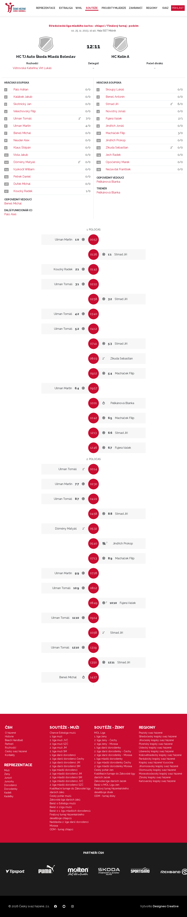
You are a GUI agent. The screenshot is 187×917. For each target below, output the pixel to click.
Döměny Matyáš (24, 162)
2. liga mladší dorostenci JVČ (66, 781)
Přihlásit (178, 8)
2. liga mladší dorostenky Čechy (112, 762)
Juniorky (9, 781)
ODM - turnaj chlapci (61, 829)
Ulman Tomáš (22, 118)
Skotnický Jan (22, 104)
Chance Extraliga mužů (63, 732)
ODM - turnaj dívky (104, 796)
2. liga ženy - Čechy (105, 740)
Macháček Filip (115, 133)
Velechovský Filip (24, 111)
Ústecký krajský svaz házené (155, 747)
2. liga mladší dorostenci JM (66, 773)
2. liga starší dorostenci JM (65, 762)
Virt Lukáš (45, 68)
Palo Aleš (10, 214)
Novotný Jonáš (115, 111)
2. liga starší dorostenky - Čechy (112, 751)
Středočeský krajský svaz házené (158, 736)
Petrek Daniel (22, 176)
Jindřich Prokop (116, 140)
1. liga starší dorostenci (63, 755)
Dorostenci (10, 785)
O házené (10, 732)
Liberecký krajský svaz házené (156, 751)
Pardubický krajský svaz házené (157, 758)
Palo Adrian (20, 89)
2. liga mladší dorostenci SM (66, 777)
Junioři (8, 777)
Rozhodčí (10, 747)
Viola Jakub (20, 154)
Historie (9, 736)
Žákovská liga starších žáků (65, 799)
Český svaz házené (16, 751)
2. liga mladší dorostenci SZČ (66, 784)
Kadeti (7, 792)
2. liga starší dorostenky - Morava (113, 755)
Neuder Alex (21, 140)
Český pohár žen (103, 770)
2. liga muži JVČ (59, 740)
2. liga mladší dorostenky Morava (113, 766)
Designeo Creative (166, 906)
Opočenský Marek (117, 162)
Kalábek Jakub (22, 96)
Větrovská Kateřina (25, 68)
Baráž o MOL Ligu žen (106, 784)
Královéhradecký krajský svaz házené (160, 755)
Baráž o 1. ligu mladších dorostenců (70, 810)
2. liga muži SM (58, 751)
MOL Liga (99, 732)
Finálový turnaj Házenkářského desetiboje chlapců (67, 816)
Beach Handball (14, 740)
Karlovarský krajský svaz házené (157, 781)
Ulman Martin (22, 125)
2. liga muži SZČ (59, 743)
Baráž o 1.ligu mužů (61, 807)
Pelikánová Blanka (108, 181)
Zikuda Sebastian (117, 147)
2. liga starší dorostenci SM (65, 766)
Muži (7, 770)
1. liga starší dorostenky (107, 747)
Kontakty (10, 755)
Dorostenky (10, 788)
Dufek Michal (21, 183)
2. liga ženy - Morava (106, 743)
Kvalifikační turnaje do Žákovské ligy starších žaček (114, 775)
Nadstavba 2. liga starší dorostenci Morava (69, 824)
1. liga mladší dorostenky (108, 758)
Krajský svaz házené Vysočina (156, 762)
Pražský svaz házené (150, 732)
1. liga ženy (100, 736)
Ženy (7, 774)
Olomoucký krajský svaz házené (157, 770)
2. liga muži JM (58, 747)
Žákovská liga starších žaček (110, 781)
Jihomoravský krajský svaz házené (158, 766)
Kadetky (8, 796)
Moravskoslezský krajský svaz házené (160, 773)
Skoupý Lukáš (115, 89)
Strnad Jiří (112, 104)
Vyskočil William (23, 169)
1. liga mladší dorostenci (63, 770)
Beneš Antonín (115, 96)
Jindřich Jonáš (115, 125)
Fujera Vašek (114, 118)
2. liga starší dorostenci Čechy (67, 758)
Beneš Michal (22, 133)
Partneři (9, 743)
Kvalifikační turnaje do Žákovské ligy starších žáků (70, 790)
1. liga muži (56, 736)
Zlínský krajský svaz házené (155, 777)
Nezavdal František (118, 169)
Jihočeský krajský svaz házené (156, 740)
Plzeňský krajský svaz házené (156, 743)
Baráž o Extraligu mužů (63, 803)
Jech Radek (113, 154)
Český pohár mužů (60, 796)
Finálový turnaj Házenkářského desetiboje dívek (111, 790)
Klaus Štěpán (22, 147)
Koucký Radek (22, 191)
